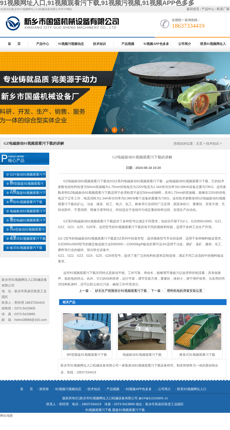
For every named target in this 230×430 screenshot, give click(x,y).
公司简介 (184, 44)
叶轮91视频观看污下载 (26, 202)
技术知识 (99, 44)
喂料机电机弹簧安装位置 (184, 290)
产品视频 (127, 44)
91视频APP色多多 (156, 44)
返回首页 (192, 9)
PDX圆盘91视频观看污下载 (28, 196)
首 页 (14, 44)
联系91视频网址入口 (213, 46)
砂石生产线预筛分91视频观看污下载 (121, 290)
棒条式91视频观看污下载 (28, 238)
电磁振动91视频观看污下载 (28, 214)
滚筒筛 (44, 389)
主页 (199, 143)
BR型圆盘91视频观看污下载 (27, 187)
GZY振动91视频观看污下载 (28, 178)
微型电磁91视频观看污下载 (28, 223)
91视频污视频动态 (71, 44)
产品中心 (208, 9)
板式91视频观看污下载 (26, 248)
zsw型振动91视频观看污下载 (27, 233)
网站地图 (6, 415)
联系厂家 (223, 9)
